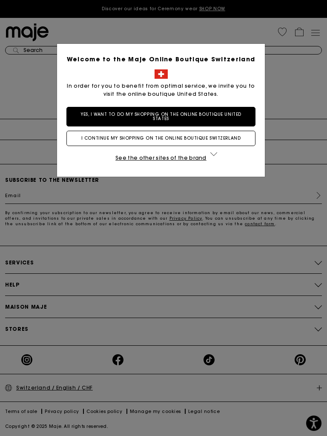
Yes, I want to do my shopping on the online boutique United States (163, 116)
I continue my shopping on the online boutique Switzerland (163, 138)
